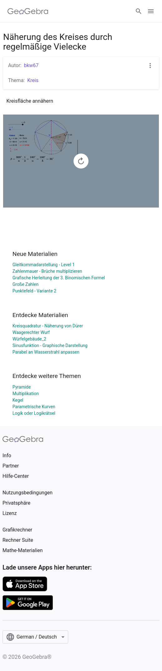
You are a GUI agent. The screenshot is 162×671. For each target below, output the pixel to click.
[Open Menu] (151, 11)
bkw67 (31, 65)
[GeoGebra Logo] (27, 11)
